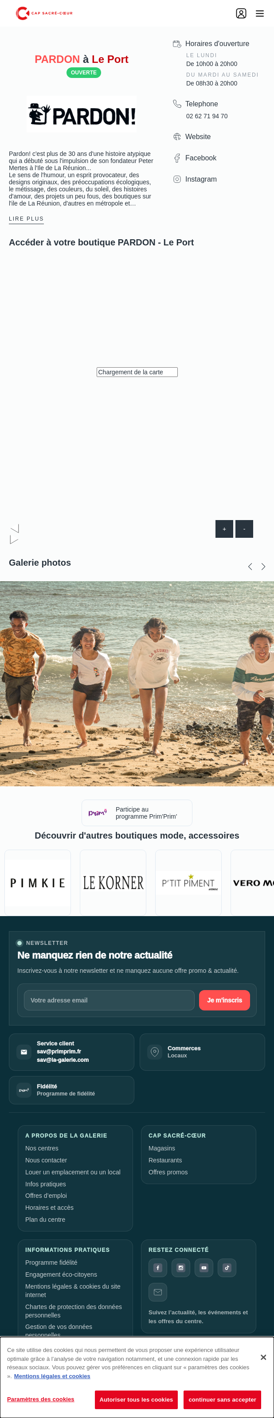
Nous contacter (46, 1160)
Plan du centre (45, 1219)
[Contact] (158, 1292)
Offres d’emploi (46, 1195)
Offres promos (168, 1172)
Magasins (162, 1148)
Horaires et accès (49, 1207)
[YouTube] (204, 1268)
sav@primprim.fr (59, 1052)
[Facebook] (158, 1268)
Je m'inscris (224, 1000)
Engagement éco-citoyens (61, 1274)
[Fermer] (263, 1357)
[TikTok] (227, 1268)
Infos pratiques (45, 1184)
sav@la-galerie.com (63, 1060)
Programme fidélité (51, 1262)
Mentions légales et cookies (52, 1376)
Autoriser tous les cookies (136, 1399)
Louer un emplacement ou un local (73, 1172)
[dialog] (137, 1377)
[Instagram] (181, 1268)
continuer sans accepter (222, 1399)
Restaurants (165, 1160)
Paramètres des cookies (40, 1399)
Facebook (200, 158)
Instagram (201, 179)
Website (198, 136)
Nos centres (42, 1148)
